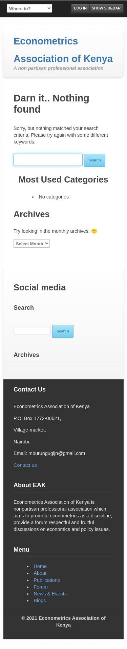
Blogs (40, 600)
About (40, 573)
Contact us (25, 465)
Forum (41, 587)
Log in (80, 8)
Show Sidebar (106, 8)
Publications (47, 580)
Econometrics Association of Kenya (63, 50)
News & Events (50, 593)
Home (40, 566)
